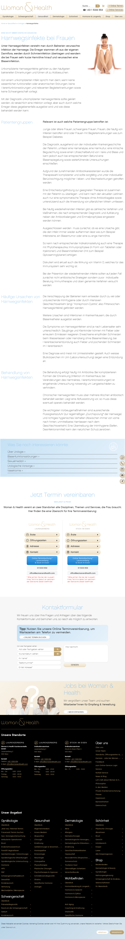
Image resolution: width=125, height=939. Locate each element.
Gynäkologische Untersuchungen (15, 861)
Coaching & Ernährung (74, 908)
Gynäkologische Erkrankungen (14, 857)
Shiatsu (37, 879)
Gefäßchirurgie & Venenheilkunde (48, 847)
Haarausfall (70, 854)
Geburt (4, 911)
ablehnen (102, 932)
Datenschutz (101, 805)
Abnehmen (100, 832)
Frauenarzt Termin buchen (12, 832)
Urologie (21, 23)
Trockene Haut (71, 865)
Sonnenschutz (71, 861)
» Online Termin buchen (34, 637)
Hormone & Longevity (91, 16)
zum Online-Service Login (106, 765)
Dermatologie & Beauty (105, 868)
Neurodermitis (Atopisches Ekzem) (79, 857)
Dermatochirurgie (72, 836)
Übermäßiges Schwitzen (75, 868)
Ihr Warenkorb (101, 886)
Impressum (100, 798)
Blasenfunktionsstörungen (22, 456)
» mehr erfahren (75, 712)
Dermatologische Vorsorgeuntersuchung (79, 839)
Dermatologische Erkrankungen (78, 843)
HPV (3, 868)
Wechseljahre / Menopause (12, 890)
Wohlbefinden (74, 878)
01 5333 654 (42, 568)
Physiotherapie (40, 865)
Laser (98, 850)
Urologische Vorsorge (20, 465)
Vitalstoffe (69, 911)
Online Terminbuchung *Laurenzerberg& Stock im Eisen (42, 560)
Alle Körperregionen (104, 854)
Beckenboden (102, 864)
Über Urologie (15, 451)
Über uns (118, 16)
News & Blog (101, 776)
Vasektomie (14, 470)
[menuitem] (8, 16)
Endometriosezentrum (10, 847)
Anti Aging (69, 904)
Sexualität (5, 879)
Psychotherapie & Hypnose (46, 872)
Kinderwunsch (7, 883)
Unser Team (101, 751)
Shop (108, 16)
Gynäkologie (8, 16)
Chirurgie (38, 839)
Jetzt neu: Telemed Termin (12, 828)
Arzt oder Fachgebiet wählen (27, 646)
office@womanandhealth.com (42, 573)
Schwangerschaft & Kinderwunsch (110, 879)
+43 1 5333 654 (12, 761)
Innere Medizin (40, 832)
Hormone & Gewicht (73, 890)
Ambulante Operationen (11, 839)
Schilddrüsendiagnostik (44, 876)
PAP (2, 872)
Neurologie (39, 857)
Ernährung (38, 843)
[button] (42, 534)
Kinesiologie (39, 854)
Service (99, 769)
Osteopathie (39, 861)
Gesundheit (43, 16)
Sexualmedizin (16, 461)
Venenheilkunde (72, 872)
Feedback (100, 762)
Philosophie (101, 783)
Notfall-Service (102, 773)
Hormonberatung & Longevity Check (79, 886)
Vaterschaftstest (103, 882)
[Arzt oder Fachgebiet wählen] (39, 649)
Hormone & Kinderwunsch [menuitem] (76, 901)
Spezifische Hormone (43, 883)
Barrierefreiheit (102, 802)
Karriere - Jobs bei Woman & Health (110, 758)
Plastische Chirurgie (43, 868)
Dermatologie (58, 16)
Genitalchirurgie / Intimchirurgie (14, 854)
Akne (67, 828)
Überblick (5, 825)
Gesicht (99, 839)
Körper (98, 847)
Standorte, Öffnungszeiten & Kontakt (110, 754)
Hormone (5, 865)
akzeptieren (117, 932)
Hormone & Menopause (75, 897)
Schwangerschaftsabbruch (12, 876)
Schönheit (73, 16)
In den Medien (102, 787)
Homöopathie (40, 850)
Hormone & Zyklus (73, 893)
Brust (3, 843)
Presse (98, 794)
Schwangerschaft (25, 16)
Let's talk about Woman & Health (110, 780)
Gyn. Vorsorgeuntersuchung (13, 836)
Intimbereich (101, 843)
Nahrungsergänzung (104, 875)
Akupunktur (39, 836)
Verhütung (5, 886)
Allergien (69, 832)
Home (3, 23)
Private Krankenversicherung (108, 791)
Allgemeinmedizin (42, 828)
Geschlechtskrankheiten (75, 850)
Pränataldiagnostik (9, 904)
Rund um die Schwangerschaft (14, 908)
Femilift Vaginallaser (10, 850)
